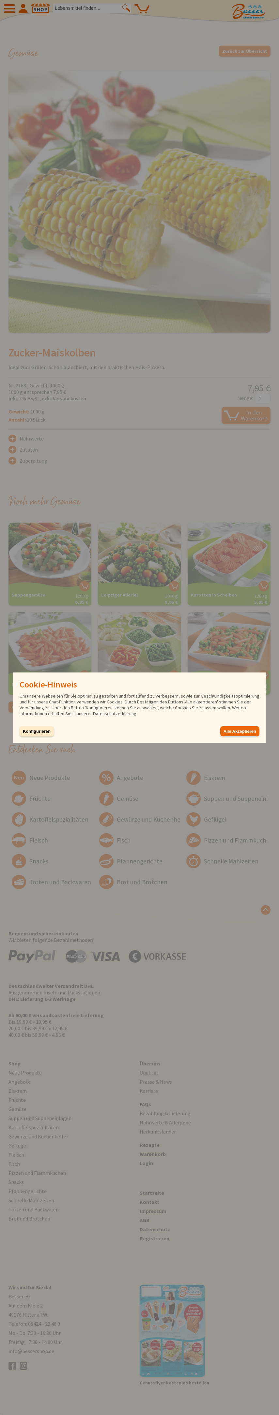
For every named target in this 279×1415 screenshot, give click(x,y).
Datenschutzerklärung (114, 713)
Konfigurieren (37, 731)
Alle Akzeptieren (240, 731)
